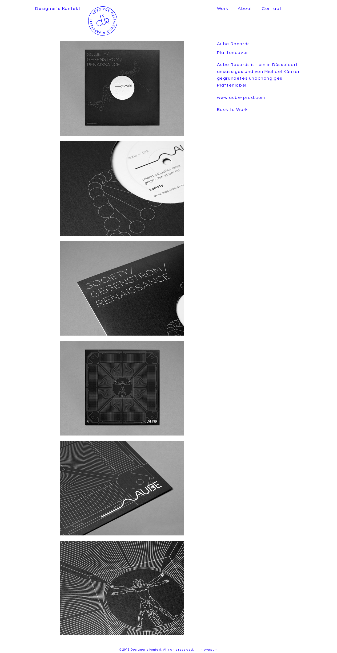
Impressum (208, 649)
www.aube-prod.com (241, 97)
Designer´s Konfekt (58, 8)
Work (222, 8)
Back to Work (232, 109)
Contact (272, 8)
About (245, 8)
